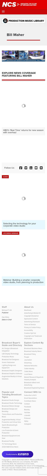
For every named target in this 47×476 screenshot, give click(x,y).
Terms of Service (30, 324)
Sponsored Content (31, 319)
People (26, 357)
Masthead (27, 310)
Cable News (28, 371)
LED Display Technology (10, 354)
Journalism (28, 360)
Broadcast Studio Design (10, 400)
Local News (28, 374)
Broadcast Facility (8, 441)
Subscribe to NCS (30, 395)
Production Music (8, 356)
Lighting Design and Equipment (9, 366)
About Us (29, 307)
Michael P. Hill (7, 310)
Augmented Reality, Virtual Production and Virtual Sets (11, 420)
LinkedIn (27, 415)
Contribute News (30, 401)
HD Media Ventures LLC (13, 461)
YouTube (27, 412)
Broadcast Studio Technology (12, 403)
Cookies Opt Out (30, 333)
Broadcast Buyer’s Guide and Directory (12, 343)
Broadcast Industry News (32, 351)
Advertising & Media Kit (32, 313)
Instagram (27, 424)
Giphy (26, 421)
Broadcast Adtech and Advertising (32, 383)
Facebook (27, 407)
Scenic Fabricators (8, 362)
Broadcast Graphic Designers (12, 370)
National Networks (30, 365)
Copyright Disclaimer (31, 316)
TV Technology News (9, 444)
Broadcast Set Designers (10, 359)
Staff (4, 307)
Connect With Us (32, 392)
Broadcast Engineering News (34, 388)
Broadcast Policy (30, 354)
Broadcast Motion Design (10, 406)
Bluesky (27, 409)
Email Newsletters (30, 398)
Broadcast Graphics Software (12, 373)
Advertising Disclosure (32, 321)
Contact (27, 404)
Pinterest (27, 418)
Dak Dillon (5, 317)
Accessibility (28, 330)
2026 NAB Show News (10, 447)
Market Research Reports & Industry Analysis (33, 378)
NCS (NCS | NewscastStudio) (32, 459)
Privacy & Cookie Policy (32, 327)
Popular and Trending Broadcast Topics (11, 394)
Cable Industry (29, 368)
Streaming (27, 363)
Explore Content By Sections (33, 343)
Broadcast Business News (33, 348)
